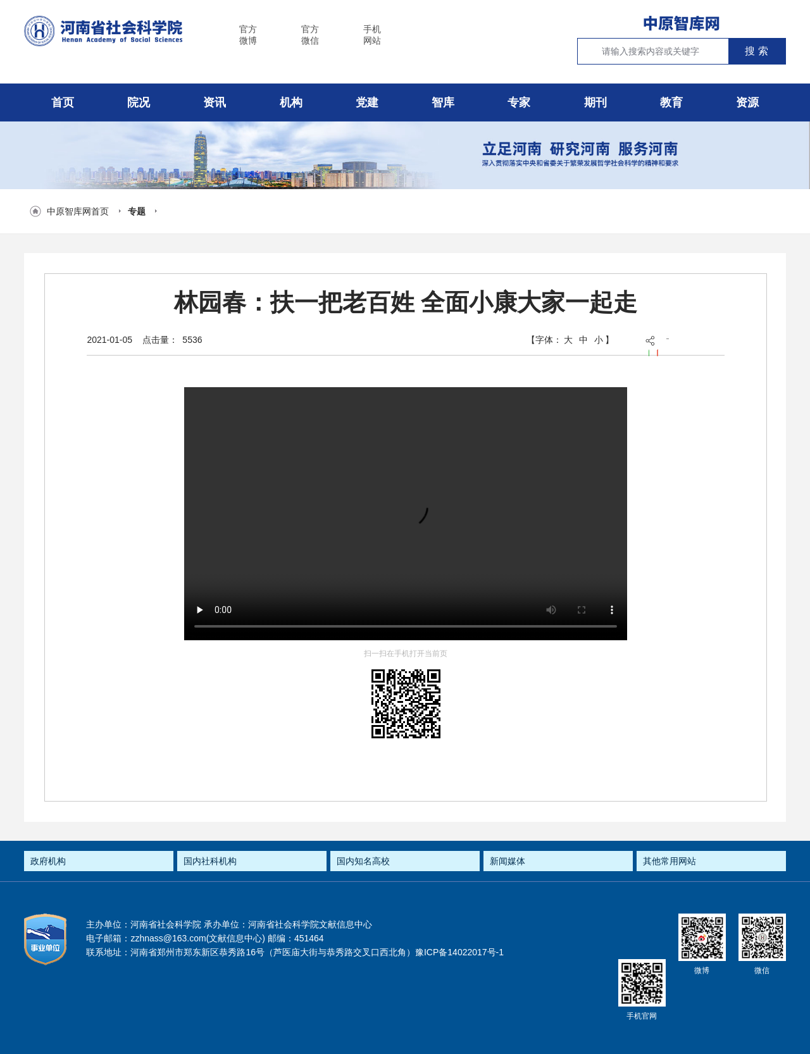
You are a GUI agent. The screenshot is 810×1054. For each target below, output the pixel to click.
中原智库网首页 (78, 211)
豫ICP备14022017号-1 (459, 952)
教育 (671, 102)
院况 (138, 102)
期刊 (595, 102)
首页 (62, 102)
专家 (519, 102)
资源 (747, 102)
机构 (291, 102)
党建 (367, 102)
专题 (137, 211)
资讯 (214, 102)
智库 (443, 102)
